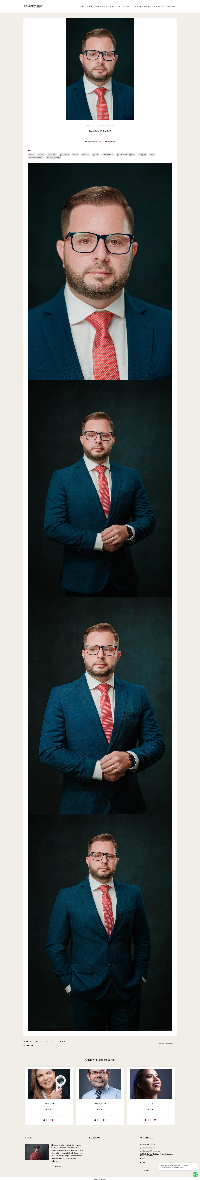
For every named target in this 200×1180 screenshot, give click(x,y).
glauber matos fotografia (125, 155)
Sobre (89, 6)
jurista (152, 155)
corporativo (52, 155)
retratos (40, 155)
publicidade (64, 155)
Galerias (125, 6)
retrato (31, 155)
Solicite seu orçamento (166, 1044)
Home (83, 6)
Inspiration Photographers (152, 6)
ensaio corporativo (35, 158)
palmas (75, 155)
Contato (146, 1170)
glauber (95, 155)
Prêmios (134, 6)
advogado (142, 155)
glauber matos (108, 155)
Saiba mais (58, 1166)
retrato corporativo (53, 158)
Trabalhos (98, 6)
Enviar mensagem (149, 1148)
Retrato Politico (112, 6)
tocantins (85, 155)
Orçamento (171, 6)
